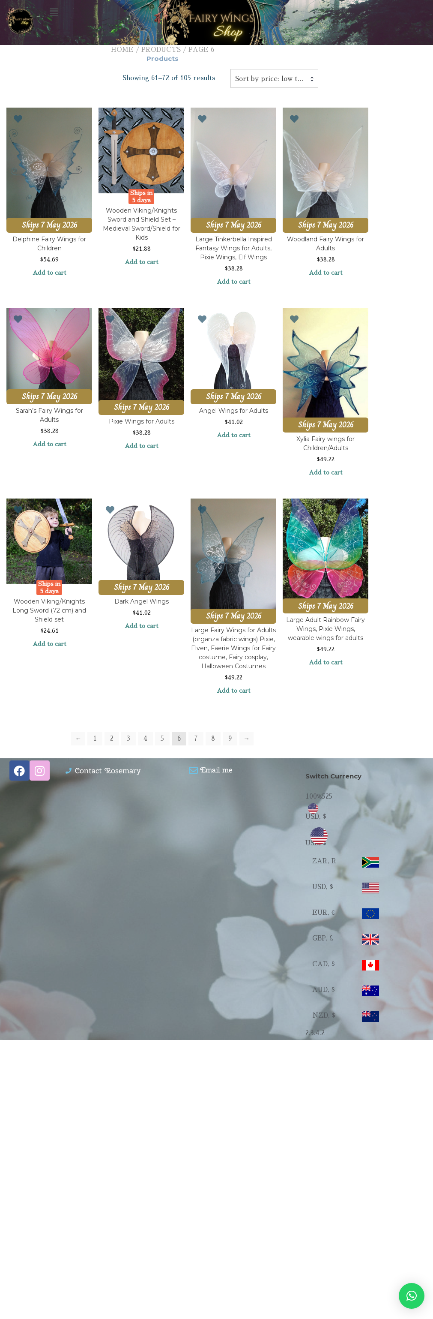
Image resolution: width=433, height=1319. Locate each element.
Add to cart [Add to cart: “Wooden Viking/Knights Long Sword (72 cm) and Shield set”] (49, 644)
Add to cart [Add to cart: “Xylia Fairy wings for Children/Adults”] (326, 472)
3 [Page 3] (128, 738)
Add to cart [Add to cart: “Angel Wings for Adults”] (234, 435)
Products (161, 49)
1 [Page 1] (95, 738)
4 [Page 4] (145, 738)
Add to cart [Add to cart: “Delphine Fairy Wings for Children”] (49, 273)
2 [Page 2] (111, 738)
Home (122, 49)
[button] (216, 12)
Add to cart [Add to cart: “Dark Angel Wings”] (141, 626)
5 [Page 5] (162, 738)
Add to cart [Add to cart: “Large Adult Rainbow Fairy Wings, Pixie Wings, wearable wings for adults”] (326, 662)
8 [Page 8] (213, 738)
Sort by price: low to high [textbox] (274, 78)
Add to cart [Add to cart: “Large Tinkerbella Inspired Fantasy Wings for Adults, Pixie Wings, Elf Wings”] (234, 282)
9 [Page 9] (230, 738)
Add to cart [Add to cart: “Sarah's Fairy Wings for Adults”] (49, 444)
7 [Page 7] (196, 738)
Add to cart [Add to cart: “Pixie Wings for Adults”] (141, 446)
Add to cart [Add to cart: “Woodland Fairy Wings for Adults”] (326, 273)
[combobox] (274, 78)
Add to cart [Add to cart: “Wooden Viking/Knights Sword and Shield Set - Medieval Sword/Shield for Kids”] (141, 262)
